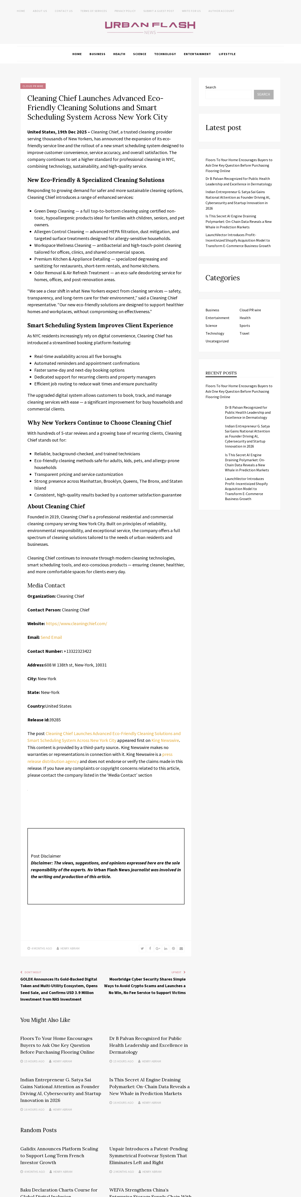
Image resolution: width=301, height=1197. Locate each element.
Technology (165, 54)
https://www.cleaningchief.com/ (77, 623)
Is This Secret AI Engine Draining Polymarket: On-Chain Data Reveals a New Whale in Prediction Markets (149, 1085)
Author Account (222, 11)
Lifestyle (227, 54)
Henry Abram (70, 947)
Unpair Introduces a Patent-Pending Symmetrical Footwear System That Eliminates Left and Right (148, 1154)
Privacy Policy (125, 11)
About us (40, 11)
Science (139, 54)
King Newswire (166, 740)
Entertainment (197, 54)
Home (21, 11)
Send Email (51, 637)
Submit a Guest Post (158, 11)
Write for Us (191, 11)
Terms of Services (93, 11)
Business (98, 54)
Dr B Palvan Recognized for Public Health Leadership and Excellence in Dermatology (148, 1044)
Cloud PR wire (33, 86)
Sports (245, 325)
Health (119, 54)
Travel (244, 333)
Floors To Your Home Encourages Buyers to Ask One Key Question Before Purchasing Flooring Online (57, 1044)
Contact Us (64, 11)
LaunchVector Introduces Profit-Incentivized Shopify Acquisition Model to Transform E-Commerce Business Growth (238, 240)
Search (211, 87)
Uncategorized (217, 341)
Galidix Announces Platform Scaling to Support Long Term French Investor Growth (59, 1154)
